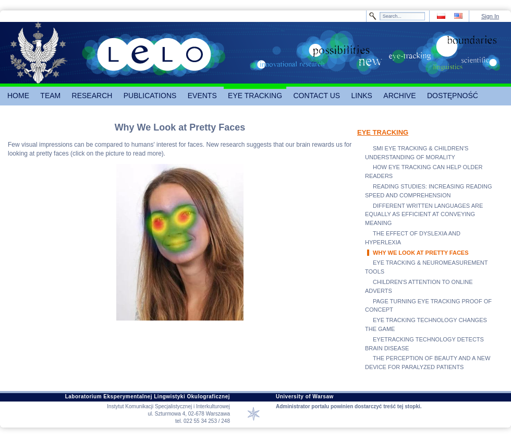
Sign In (490, 16)
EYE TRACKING (382, 132)
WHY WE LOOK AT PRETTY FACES (421, 253)
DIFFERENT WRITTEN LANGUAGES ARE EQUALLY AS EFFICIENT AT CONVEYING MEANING (424, 215)
